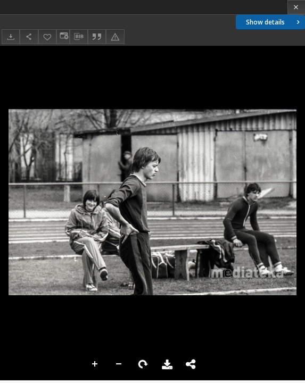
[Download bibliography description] (79, 36)
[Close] (296, 7)
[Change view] (62, 36)
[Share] (29, 36)
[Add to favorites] (47, 36)
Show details (274, 22)
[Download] (11, 36)
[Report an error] (115, 36)
